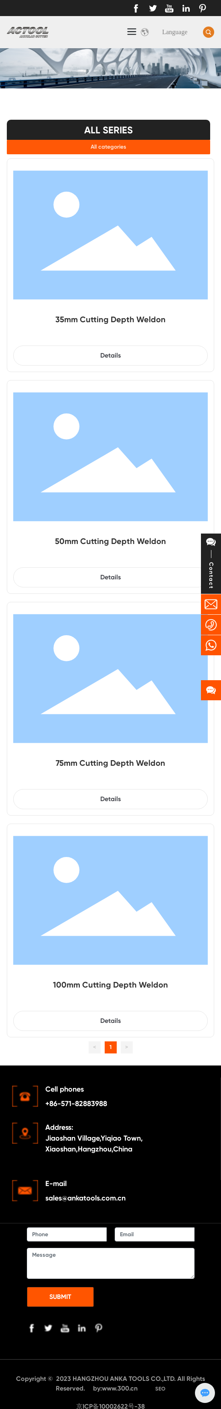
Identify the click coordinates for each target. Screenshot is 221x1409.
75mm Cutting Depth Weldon (110, 763)
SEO (160, 1389)
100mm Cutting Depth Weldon (110, 985)
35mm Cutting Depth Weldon (110, 319)
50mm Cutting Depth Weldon (110, 541)
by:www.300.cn (116, 1388)
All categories (108, 146)
